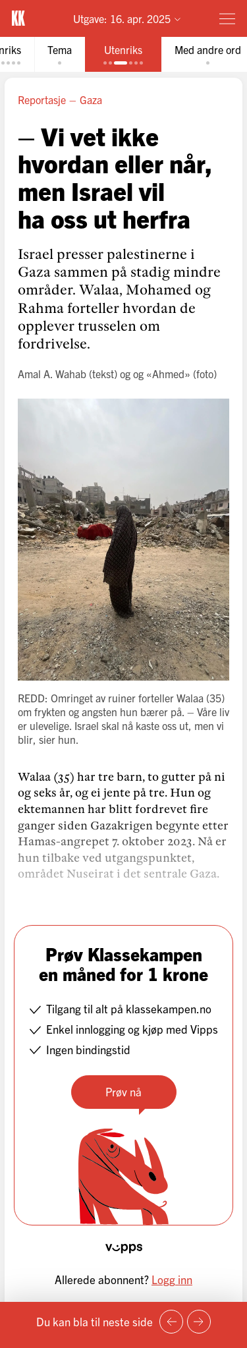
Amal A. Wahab (52, 373)
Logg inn (171, 1279)
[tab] (59, 54)
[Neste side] (199, 1322)
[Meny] (227, 18)
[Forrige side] (171, 1322)
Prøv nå (123, 1091)
